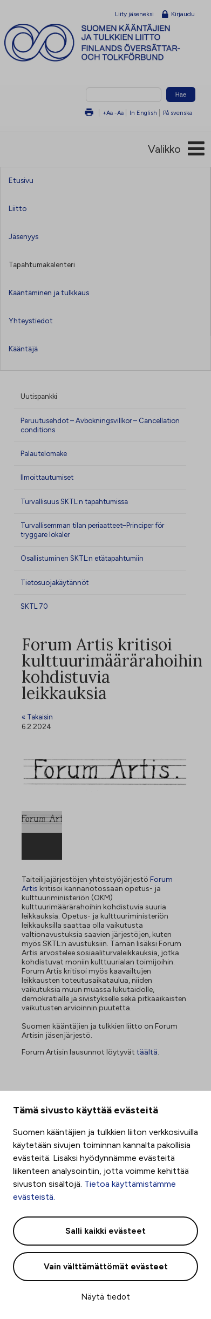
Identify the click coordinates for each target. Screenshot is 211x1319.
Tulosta (89, 113)
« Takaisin (37, 716)
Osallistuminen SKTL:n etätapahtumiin (82, 558)
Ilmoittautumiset (47, 477)
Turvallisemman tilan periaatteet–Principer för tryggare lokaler (92, 530)
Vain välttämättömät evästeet (106, 1267)
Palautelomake (44, 453)
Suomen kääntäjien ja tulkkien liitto (107, 43)
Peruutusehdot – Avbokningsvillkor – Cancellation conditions (100, 425)
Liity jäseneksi (134, 14)
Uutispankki (39, 396)
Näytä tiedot (105, 1297)
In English (143, 113)
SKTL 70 (34, 606)
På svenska (177, 113)
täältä (147, 1052)
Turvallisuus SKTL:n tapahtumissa (74, 501)
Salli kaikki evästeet (105, 1231)
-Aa (119, 113)
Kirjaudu (178, 14)
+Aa (108, 113)
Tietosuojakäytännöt (55, 582)
